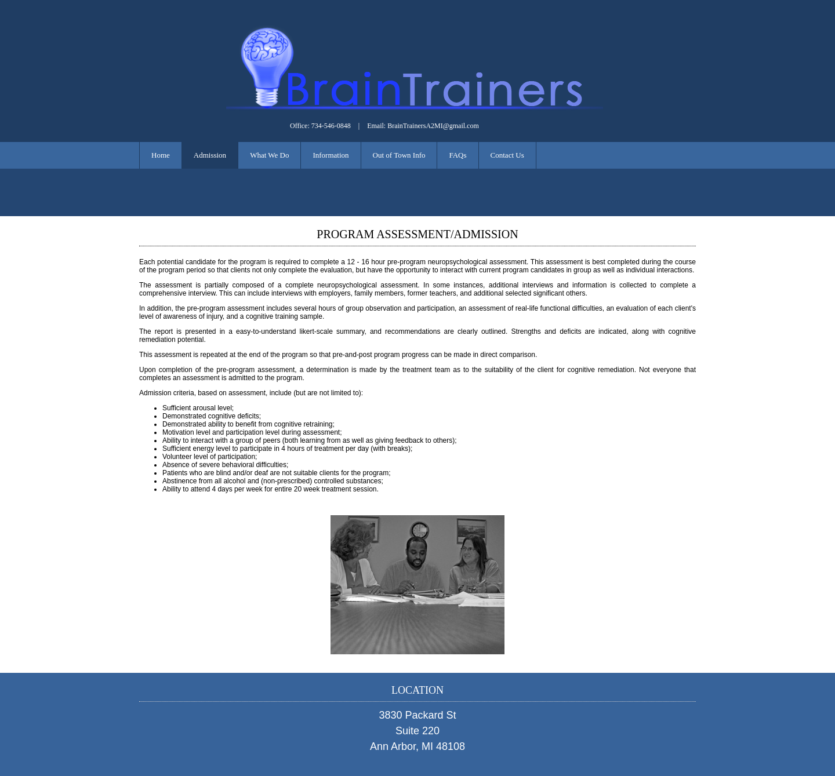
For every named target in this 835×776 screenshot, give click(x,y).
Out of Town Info (399, 155)
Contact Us (507, 155)
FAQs (457, 155)
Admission (210, 155)
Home (160, 155)
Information (330, 155)
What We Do (269, 155)
